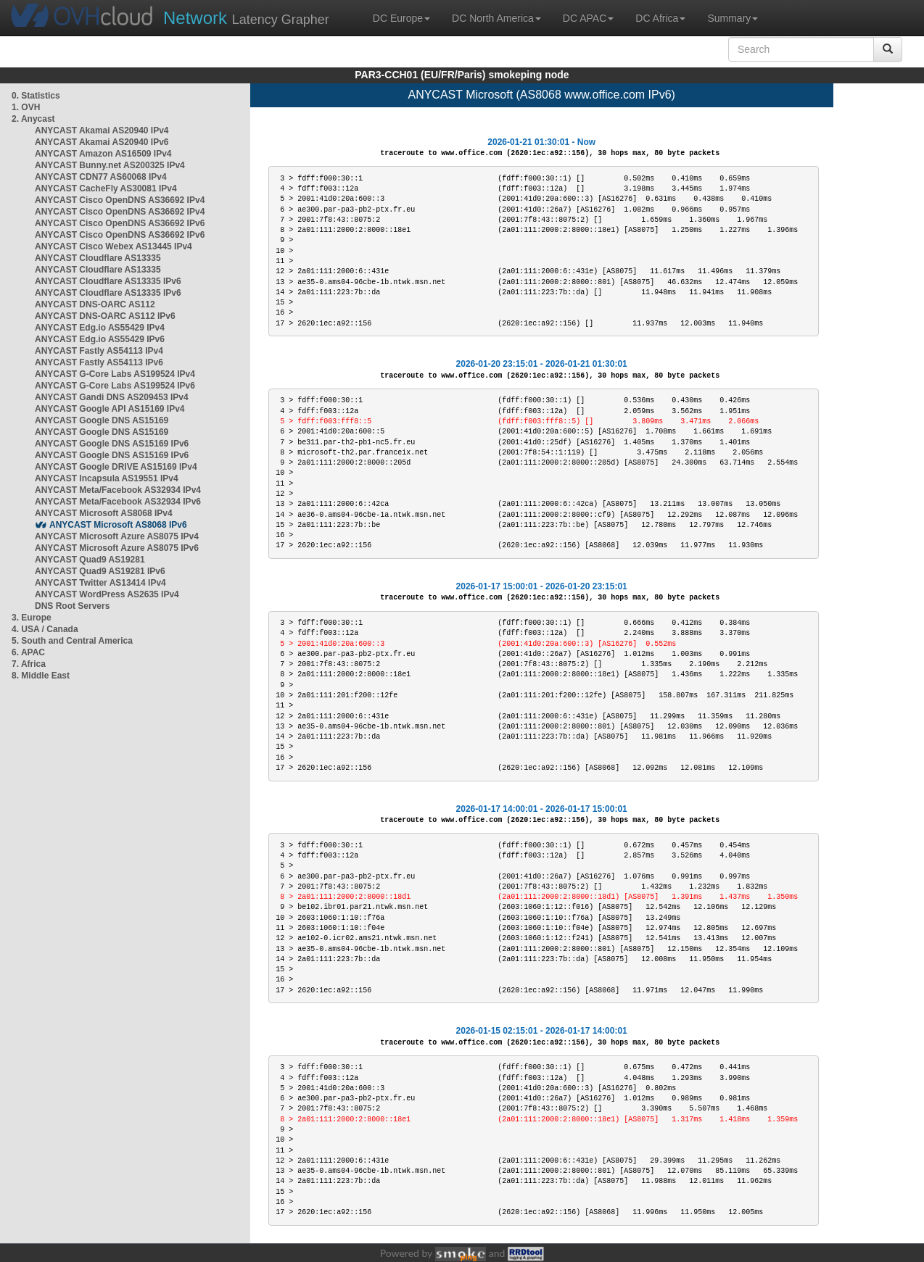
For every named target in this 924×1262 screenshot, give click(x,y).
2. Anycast (33, 119)
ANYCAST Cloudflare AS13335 (98, 258)
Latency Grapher (246, 18)
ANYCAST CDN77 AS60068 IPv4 (101, 177)
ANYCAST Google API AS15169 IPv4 (110, 409)
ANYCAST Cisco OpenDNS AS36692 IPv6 (120, 223)
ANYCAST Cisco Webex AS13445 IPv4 (113, 246)
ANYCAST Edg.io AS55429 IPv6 (100, 339)
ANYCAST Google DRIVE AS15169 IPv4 (116, 467)
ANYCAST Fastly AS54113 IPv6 (99, 362)
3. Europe (31, 618)
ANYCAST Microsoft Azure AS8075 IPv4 (117, 536)
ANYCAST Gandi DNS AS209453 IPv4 (112, 397)
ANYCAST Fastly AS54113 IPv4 (99, 351)
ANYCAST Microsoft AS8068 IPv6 (118, 525)
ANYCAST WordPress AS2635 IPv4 (107, 594)
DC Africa (660, 18)
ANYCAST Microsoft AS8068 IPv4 (104, 513)
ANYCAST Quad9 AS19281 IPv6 (100, 571)
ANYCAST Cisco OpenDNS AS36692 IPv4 (120, 200)
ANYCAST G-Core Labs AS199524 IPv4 (115, 374)
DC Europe (401, 18)
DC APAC (588, 18)
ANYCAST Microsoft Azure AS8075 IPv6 (117, 548)
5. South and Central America (72, 641)
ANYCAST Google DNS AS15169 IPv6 (112, 444)
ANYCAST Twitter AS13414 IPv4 (100, 583)
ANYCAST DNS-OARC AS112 (95, 304)
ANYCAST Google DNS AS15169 (101, 420)
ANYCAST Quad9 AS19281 (90, 560)
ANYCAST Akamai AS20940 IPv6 (102, 142)
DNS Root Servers (72, 606)
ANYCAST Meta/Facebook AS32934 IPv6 (118, 502)
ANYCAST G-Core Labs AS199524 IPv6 (115, 386)
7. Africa (29, 664)
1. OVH (26, 107)
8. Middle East (41, 676)
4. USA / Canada (45, 629)
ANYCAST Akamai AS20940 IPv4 (102, 130)
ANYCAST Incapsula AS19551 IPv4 (106, 478)
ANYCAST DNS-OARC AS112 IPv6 (105, 316)
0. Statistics (36, 96)
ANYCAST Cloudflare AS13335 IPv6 (108, 281)
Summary (732, 18)
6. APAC (28, 652)
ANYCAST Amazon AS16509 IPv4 (103, 154)
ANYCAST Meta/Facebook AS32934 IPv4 (118, 490)
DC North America (496, 18)
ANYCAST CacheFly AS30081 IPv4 (106, 188)
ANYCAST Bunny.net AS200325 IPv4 (110, 165)
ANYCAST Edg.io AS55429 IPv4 (100, 328)
